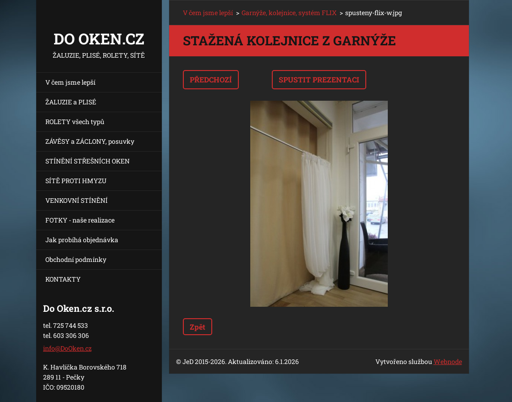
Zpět (197, 326)
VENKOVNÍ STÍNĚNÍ (76, 200)
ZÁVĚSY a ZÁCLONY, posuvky (89, 141)
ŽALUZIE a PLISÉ (70, 102)
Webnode (448, 361)
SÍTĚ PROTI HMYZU (75, 180)
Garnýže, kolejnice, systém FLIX (289, 12)
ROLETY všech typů (75, 121)
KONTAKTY (63, 279)
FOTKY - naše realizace (80, 220)
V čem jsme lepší (70, 82)
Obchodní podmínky (75, 259)
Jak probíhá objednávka (81, 239)
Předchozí (211, 79)
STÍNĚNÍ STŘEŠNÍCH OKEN (87, 161)
